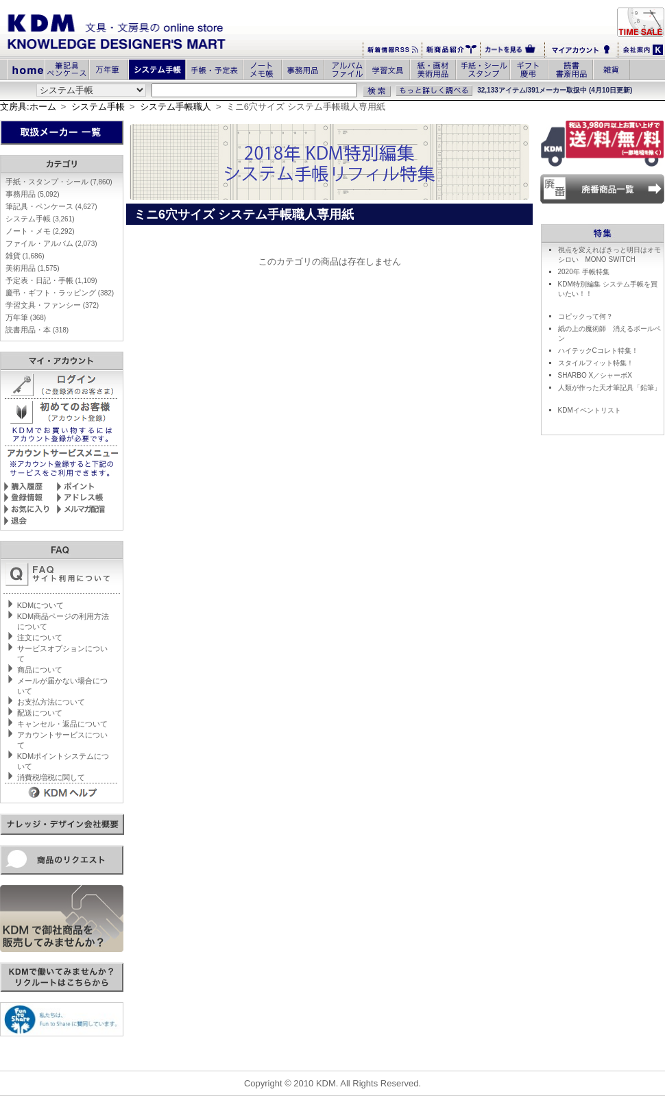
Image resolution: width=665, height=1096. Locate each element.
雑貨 (25, 256)
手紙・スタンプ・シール (58, 182)
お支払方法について (51, 702)
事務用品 (32, 194)
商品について (39, 670)
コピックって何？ (585, 316)
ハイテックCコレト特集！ (598, 350)
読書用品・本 (37, 330)
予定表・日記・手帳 (51, 280)
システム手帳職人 (175, 106)
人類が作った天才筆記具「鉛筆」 (609, 387)
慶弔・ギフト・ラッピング (59, 293)
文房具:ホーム (28, 106)
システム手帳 (98, 106)
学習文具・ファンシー (52, 305)
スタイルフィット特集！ (595, 363)
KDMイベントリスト (589, 410)
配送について (39, 713)
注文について (39, 637)
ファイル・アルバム (51, 243)
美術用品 (32, 268)
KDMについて (40, 605)
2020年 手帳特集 (583, 272)
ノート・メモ (40, 231)
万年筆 (25, 317)
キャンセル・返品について (62, 724)
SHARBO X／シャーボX (595, 375)
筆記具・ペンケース (51, 206)
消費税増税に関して (51, 777)
